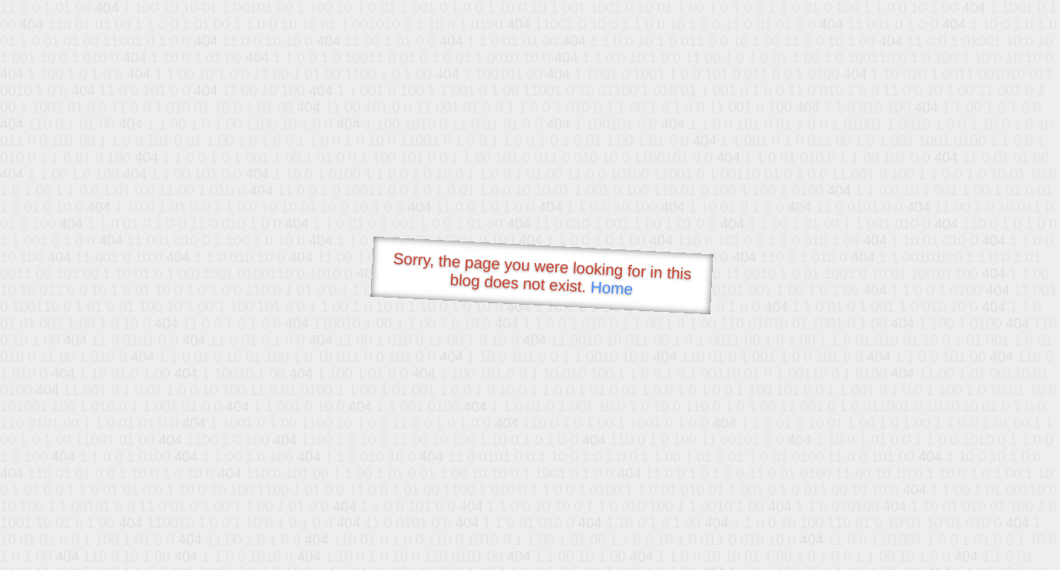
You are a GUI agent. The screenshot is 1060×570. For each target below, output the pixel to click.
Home (611, 288)
